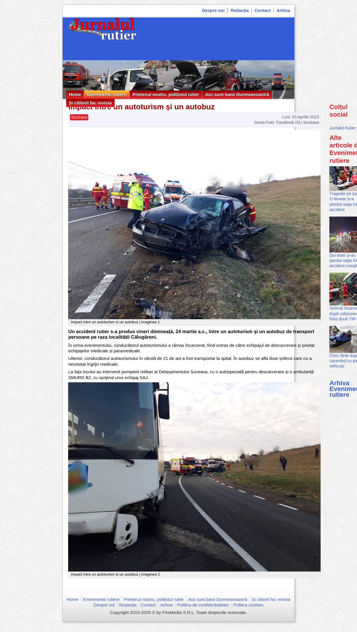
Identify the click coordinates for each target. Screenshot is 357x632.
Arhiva (283, 10)
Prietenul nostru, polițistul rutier (165, 94)
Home (75, 94)
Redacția (239, 10)
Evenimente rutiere (106, 94)
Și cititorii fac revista (90, 102)
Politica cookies (248, 604)
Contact (263, 10)
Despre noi (213, 10)
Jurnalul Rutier (342, 128)
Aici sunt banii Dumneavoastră (237, 94)
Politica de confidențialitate (203, 604)
